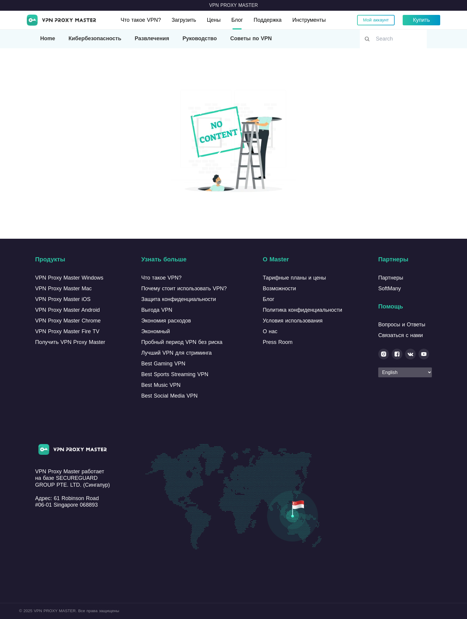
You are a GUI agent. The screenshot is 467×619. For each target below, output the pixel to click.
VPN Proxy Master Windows (69, 278)
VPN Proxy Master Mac (63, 288)
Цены (213, 20)
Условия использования (293, 321)
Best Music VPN (160, 385)
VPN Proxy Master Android (67, 310)
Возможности (279, 288)
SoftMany (389, 288)
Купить (421, 20)
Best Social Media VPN (169, 396)
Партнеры (390, 278)
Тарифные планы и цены (294, 278)
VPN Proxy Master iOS (63, 299)
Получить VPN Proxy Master (70, 342)
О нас (270, 331)
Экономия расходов (166, 321)
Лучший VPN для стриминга (176, 353)
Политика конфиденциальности (302, 310)
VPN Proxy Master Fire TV (67, 331)
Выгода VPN (156, 310)
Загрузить (184, 20)
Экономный (155, 331)
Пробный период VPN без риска (181, 342)
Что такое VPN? (141, 20)
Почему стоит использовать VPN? (184, 288)
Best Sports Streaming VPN (174, 374)
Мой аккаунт (375, 20)
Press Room (277, 342)
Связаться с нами (400, 335)
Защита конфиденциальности (178, 299)
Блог (237, 20)
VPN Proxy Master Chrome (68, 321)
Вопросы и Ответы (401, 325)
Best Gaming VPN (163, 364)
